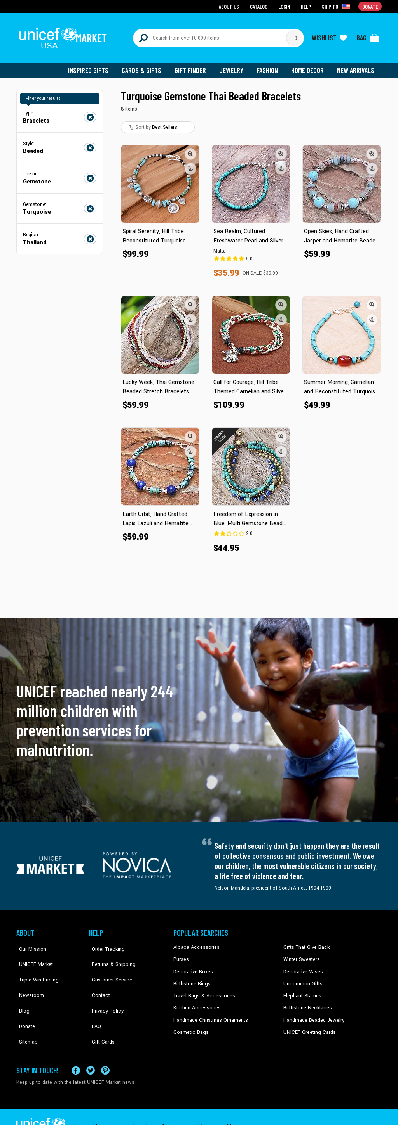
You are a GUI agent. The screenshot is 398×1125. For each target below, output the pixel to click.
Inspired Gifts (93, 66)
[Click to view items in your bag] (368, 35)
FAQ (93, 1002)
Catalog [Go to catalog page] (259, 6)
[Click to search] (294, 35)
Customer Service (108, 966)
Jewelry (234, 66)
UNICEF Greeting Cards (307, 1025)
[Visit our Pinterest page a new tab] (105, 1051)
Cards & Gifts (146, 66)
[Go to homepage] (64, 35)
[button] (190, 149)
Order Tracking (104, 943)
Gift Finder (193, 66)
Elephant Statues (301, 990)
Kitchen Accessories (195, 1002)
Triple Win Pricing (34, 966)
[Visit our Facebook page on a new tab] (75, 1051)
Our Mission (29, 943)
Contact (97, 978)
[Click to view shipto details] (337, 6)
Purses (181, 955)
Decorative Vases (302, 966)
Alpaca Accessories (194, 943)
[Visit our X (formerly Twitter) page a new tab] (90, 1051)
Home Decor (309, 66)
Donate (24, 1002)
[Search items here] (209, 36)
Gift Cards (100, 1014)
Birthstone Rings (191, 978)
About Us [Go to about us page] (230, 6)
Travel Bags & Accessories (201, 990)
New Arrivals (356, 66)
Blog (21, 990)
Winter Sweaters (300, 955)
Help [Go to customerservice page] (307, 6)
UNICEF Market (32, 955)
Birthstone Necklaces (305, 1002)
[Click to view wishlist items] (329, 36)
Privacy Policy (104, 990)
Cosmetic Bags (189, 1025)
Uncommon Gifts (302, 978)
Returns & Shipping (109, 955)
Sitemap (25, 1014)
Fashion (269, 66)
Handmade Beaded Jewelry (312, 1014)
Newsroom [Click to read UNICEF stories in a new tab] (28, 978)
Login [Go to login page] (285, 6)
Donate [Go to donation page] (370, 6)
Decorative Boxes (192, 966)
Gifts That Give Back (304, 943)
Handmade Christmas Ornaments (209, 1014)
